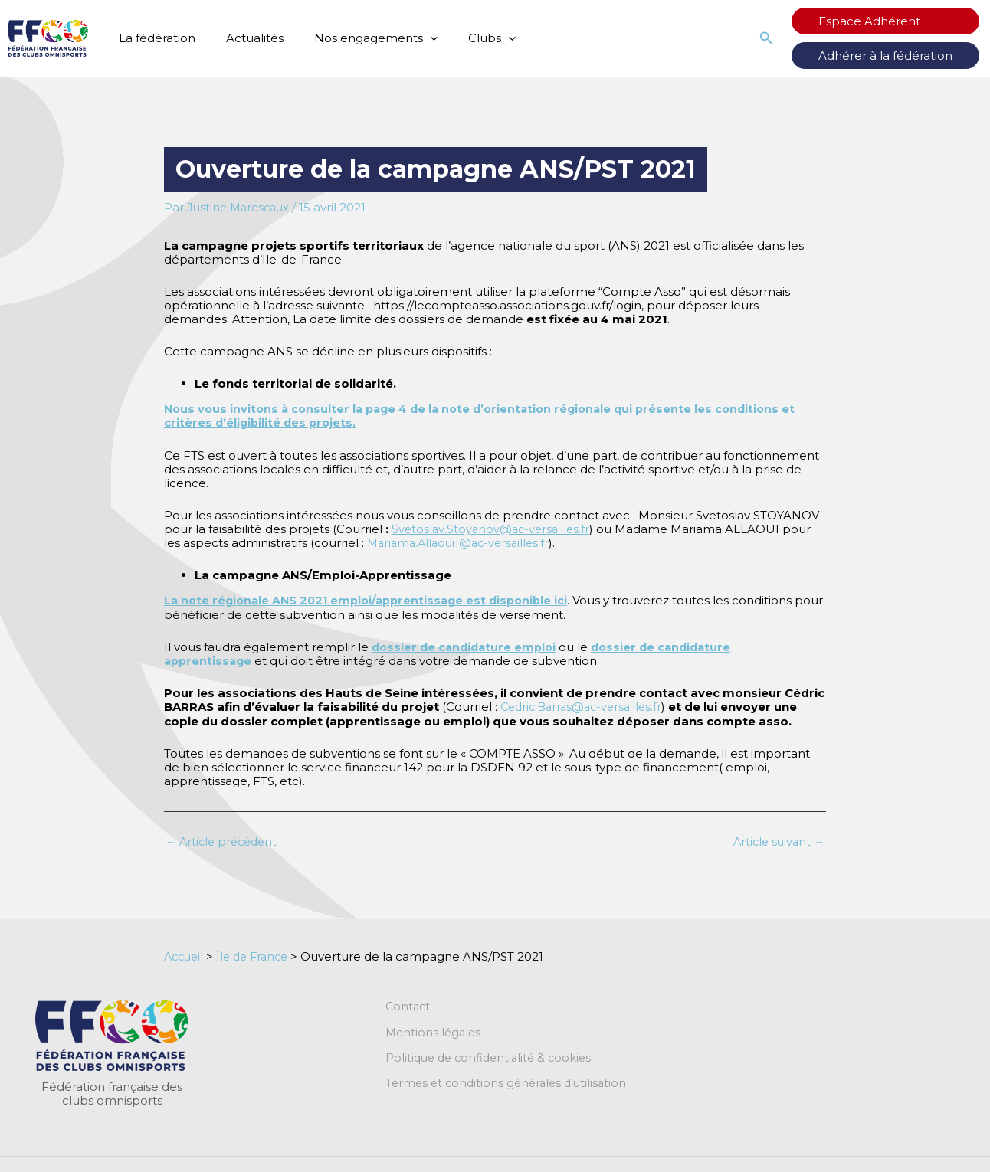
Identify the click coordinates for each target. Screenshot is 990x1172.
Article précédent (225, 840)
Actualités (243, 38)
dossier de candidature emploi (467, 645)
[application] (411, 38)
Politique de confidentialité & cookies (492, 1058)
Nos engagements (356, 38)
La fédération (153, 38)
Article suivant (776, 840)
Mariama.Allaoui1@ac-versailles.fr (463, 542)
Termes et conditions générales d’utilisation (510, 1084)
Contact (408, 1006)
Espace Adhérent (885, 21)
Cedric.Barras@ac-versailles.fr (585, 705)
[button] (797, 38)
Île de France (258, 955)
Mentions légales (434, 1032)
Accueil (185, 955)
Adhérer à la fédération (901, 55)
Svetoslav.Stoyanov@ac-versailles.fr (493, 528)
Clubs (465, 38)
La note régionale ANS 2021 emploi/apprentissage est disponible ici (373, 599)
